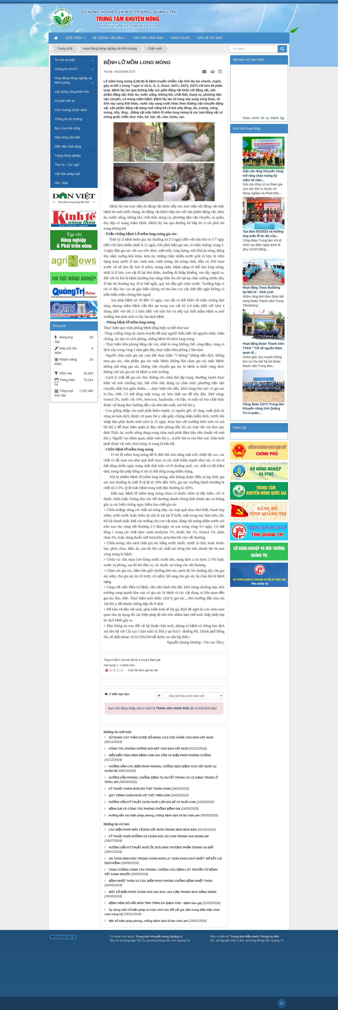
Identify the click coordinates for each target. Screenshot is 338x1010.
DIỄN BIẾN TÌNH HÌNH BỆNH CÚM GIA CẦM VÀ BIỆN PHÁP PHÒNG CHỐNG (160, 755)
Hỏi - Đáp (61, 183)
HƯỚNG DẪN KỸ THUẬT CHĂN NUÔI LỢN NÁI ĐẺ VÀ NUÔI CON (152, 802)
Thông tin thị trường (68, 119)
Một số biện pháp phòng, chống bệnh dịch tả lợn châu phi (148, 921)
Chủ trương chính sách (71, 110)
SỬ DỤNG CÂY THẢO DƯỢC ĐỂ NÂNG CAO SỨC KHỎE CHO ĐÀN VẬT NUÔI (161, 737)
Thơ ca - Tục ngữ (67, 164)
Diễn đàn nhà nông (68, 146)
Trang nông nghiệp (68, 155)
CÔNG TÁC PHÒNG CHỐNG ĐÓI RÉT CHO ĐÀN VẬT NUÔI (148, 748)
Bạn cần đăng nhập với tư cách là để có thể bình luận (162, 708)
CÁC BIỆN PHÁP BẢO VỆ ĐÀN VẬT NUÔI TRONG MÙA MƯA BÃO (153, 829)
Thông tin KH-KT (66, 69)
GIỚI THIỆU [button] (75, 39)
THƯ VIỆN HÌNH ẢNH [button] (148, 38)
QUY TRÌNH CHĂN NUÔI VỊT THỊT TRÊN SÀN (139, 795)
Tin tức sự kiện (65, 60)
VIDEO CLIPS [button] (180, 38)
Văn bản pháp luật (67, 174)
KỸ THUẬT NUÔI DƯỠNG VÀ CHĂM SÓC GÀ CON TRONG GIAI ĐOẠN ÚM (158, 836)
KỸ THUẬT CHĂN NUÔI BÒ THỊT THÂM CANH (140, 788)
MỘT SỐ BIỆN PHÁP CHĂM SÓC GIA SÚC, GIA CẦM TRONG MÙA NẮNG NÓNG (162, 892)
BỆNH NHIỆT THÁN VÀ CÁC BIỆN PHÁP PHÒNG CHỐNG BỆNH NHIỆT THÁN (160, 880)
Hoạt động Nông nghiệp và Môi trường (73, 80)
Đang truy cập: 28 (63, 937)
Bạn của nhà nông (67, 128)
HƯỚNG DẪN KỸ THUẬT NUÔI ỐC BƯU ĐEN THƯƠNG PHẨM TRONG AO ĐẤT (161, 847)
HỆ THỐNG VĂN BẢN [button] (109, 39)
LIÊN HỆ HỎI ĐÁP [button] (209, 38)
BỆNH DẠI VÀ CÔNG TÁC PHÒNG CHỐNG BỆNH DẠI (144, 808)
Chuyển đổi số (65, 101)
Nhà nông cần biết (67, 137)
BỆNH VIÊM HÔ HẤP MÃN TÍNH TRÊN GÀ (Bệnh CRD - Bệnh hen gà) (155, 903)
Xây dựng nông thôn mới (72, 91)
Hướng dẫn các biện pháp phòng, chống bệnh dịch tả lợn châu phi (154, 815)
